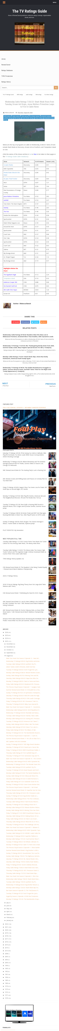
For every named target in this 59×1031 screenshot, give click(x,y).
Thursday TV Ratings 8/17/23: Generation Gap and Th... (23, 756)
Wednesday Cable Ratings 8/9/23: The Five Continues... (23, 799)
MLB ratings (17, 118)
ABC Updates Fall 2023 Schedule (16, 741)
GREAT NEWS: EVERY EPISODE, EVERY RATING (20, 667)
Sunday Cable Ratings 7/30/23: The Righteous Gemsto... (23, 856)
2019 (6, 933)
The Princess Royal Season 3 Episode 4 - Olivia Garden (23, 847)
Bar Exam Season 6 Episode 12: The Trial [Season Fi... (22, 890)
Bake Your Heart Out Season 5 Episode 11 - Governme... (23, 707)
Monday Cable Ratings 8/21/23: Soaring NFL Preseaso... (23, 718)
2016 (6, 942)
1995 (6, 968)
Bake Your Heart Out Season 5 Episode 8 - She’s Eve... (22, 876)
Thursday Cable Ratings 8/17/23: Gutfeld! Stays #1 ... (22, 753)
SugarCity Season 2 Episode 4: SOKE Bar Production (22, 896)
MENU (54, 2)
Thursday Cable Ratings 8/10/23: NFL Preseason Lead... (23, 793)
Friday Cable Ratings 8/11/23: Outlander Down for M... (22, 781)
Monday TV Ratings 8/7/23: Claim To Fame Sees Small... (23, 845)
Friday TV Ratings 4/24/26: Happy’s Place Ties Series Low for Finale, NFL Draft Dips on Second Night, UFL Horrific (25, 488)
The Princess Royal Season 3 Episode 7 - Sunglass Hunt (23, 687)
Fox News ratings (35, 116)
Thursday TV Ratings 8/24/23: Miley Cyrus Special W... (22, 704)
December (9, 644)
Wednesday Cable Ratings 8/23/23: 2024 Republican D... (23, 710)
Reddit (15, 322)
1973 (6, 989)
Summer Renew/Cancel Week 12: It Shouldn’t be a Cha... (23, 690)
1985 (6, 980)
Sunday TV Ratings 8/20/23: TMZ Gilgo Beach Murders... (23, 744)
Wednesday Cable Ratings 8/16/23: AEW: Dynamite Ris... (23, 761)
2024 (6, 638)
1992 (6, 971)
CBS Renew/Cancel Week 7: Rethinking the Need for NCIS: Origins (23, 593)
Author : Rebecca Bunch (22, 304)
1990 (6, 977)
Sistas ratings (39, 118)
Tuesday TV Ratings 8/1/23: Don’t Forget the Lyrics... (22, 893)
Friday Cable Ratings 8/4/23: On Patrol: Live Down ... (22, 819)
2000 (6, 962)
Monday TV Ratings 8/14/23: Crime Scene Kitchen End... (23, 784)
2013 (6, 951)
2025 (6, 635)
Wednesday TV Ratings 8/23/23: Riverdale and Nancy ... (23, 713)
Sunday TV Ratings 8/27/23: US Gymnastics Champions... (23, 693)
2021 (6, 927)
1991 (6, 974)
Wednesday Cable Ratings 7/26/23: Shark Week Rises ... (23, 879)
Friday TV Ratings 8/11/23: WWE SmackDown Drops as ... (23, 813)
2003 (6, 960)
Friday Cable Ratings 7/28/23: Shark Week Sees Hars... (22, 868)
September (9, 653)
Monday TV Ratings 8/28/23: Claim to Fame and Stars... (23, 681)
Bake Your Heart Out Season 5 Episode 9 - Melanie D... (23, 827)
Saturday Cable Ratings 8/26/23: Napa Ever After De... (22, 678)
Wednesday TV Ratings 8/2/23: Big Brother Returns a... (22, 885)
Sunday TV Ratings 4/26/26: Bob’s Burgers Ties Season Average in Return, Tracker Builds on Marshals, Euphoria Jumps (23, 522)
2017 (6, 939)
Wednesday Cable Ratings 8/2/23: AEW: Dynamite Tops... (23, 830)
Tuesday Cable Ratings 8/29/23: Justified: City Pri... (21, 664)
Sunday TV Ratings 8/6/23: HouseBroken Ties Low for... (23, 853)
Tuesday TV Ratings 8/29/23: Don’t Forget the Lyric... (22, 670)
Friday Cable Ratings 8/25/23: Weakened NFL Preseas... (23, 684)
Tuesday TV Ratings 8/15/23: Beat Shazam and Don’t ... (23, 770)
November (9, 647)
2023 (6, 641)
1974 (6, 986)
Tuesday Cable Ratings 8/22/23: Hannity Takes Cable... (22, 716)
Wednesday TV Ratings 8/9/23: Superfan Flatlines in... (22, 836)
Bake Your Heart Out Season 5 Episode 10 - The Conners (23, 759)
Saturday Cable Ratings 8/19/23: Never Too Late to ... (22, 727)
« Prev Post (5, 386)
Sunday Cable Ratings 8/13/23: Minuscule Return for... (22, 776)
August (8, 656)
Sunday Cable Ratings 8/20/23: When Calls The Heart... (22, 724)
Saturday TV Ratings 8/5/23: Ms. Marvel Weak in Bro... (22, 859)
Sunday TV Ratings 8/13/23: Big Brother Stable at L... (22, 796)
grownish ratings (46, 116)
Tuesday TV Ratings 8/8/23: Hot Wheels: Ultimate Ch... (22, 842)
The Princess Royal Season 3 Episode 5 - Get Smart (22, 787)
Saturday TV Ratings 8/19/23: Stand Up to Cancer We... (22, 747)
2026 (6, 632)
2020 (6, 930)
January (8, 920)
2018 (6, 936)
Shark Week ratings (27, 118)
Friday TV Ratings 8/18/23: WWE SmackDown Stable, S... (23, 750)
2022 (6, 924)
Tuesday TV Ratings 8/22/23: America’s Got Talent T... (22, 721)
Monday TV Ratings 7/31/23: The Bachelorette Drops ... (23, 899)
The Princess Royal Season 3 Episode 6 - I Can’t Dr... (22, 736)
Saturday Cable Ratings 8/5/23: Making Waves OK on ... (23, 816)
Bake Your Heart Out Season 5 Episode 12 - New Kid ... (23, 658)
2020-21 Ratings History (10, 576)
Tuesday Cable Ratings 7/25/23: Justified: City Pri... (21, 882)
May (7, 908)
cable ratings (16, 116)
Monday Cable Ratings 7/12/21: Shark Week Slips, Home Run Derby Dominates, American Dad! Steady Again (25, 357)
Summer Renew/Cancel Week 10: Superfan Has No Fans (23, 790)
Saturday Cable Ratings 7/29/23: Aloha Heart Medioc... (22, 862)
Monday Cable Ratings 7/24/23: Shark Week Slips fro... (22, 888)
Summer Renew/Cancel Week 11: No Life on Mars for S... (23, 738)
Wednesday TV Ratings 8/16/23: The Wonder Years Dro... (23, 764)
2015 (6, 945)
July (7, 903)
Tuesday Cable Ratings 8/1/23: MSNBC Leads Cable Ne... (23, 833)
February (9, 917)
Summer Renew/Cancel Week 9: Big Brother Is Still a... (22, 850)
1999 (6, 965)
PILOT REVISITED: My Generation (13, 530)
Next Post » (53, 386)
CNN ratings (24, 116)
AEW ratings (7, 116)
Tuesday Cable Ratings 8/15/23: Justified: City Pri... (21, 767)
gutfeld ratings (8, 118)
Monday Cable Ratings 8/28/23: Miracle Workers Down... (23, 673)
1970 (6, 998)
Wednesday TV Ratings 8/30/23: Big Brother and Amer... (23, 661)
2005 (6, 956)
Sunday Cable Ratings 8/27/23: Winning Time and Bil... (22, 675)
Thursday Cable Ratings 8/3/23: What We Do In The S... (23, 822)
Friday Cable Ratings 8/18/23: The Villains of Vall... (21, 730)
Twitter (35, 322)
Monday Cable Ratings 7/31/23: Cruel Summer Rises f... (23, 839)
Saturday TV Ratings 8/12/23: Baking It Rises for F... (21, 804)
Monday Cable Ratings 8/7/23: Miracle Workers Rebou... (23, 807)
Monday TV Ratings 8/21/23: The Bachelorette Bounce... (23, 733)
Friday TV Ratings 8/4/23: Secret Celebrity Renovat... (22, 865)
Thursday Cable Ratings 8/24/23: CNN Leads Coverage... (23, 698)
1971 (6, 995)
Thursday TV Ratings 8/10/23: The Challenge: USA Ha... (22, 824)
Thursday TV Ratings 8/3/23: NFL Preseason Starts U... (22, 870)
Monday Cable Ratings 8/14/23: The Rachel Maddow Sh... (23, 773)
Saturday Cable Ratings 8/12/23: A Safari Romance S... (22, 779)
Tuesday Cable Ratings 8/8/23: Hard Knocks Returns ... (22, 802)
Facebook (25, 322)
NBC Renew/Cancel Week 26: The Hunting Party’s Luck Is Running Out (24, 470)
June (7, 906)
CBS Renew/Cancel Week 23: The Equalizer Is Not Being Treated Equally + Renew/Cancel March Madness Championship (25, 568)
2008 (6, 954)
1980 (6, 983)
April (7, 911)
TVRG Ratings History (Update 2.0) (13, 559)
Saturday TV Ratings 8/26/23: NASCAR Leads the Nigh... (23, 695)
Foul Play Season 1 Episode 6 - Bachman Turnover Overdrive (24, 408)
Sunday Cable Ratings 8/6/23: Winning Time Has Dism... (23, 810)
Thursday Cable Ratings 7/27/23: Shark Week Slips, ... (22, 873)
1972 (6, 992)
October (8, 650)
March (8, 914)
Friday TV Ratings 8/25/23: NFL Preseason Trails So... (22, 701)
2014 (6, 948)
